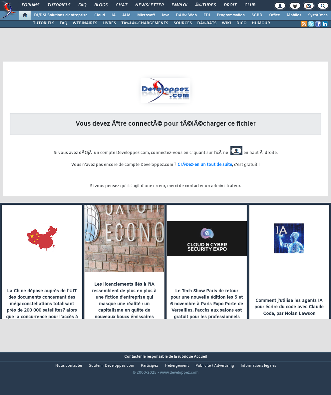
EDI (206, 15)
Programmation (231, 15)
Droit (230, 5)
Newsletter (149, 5)
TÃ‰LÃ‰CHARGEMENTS (144, 23)
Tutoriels (59, 5)
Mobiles (294, 15)
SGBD (256, 15)
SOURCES (182, 23)
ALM (126, 15)
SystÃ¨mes (318, 15)
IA (114, 15)
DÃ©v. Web (186, 15)
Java (165, 15)
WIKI (226, 23)
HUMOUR (261, 23)
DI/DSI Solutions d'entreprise (61, 15)
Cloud (99, 15)
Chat (121, 5)
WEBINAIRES (85, 23)
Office (274, 15)
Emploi (179, 5)
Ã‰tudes (205, 5)
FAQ (82, 5)
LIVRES (109, 23)
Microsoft (146, 15)
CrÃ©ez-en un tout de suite (204, 165)
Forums (30, 5)
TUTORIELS (43, 23)
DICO (241, 23)
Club (250, 5)
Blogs (101, 5)
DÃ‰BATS (206, 23)
